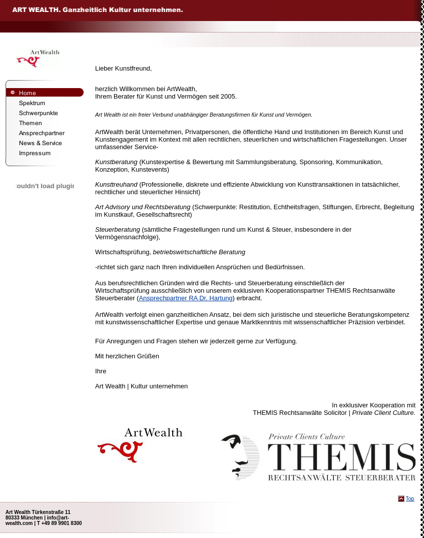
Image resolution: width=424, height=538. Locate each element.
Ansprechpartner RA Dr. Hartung (185, 298)
